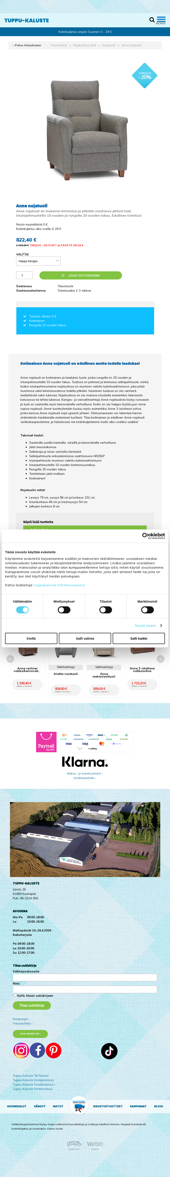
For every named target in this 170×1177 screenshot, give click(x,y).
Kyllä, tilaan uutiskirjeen (35, 995)
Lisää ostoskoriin (81, 275)
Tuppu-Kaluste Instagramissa (33, 1080)
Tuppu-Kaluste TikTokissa (30, 1075)
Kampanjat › (21, 1019)
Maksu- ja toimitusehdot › (85, 773)
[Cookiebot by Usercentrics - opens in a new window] (145, 536)
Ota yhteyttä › (30, 1033)
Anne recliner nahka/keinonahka (27, 669)
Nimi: (16, 983)
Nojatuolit (108, 45)
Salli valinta (85, 638)
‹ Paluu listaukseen (27, 45)
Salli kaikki (138, 638)
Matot (58, 1106)
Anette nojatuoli (66, 673)
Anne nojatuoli (131, 45)
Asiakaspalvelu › (84, 778)
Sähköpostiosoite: (26, 971)
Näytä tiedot (145, 625)
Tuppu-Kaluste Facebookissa (33, 1084)
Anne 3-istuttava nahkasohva (142, 669)
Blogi (158, 1106)
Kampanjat (138, 1106)
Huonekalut (59, 45)
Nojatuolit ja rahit (84, 45)
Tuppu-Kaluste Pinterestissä (32, 1089)
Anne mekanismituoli (104, 674)
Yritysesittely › (23, 1023)
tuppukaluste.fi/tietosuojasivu (59, 585)
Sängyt (40, 1106)
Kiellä (31, 638)
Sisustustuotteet (108, 1106)
